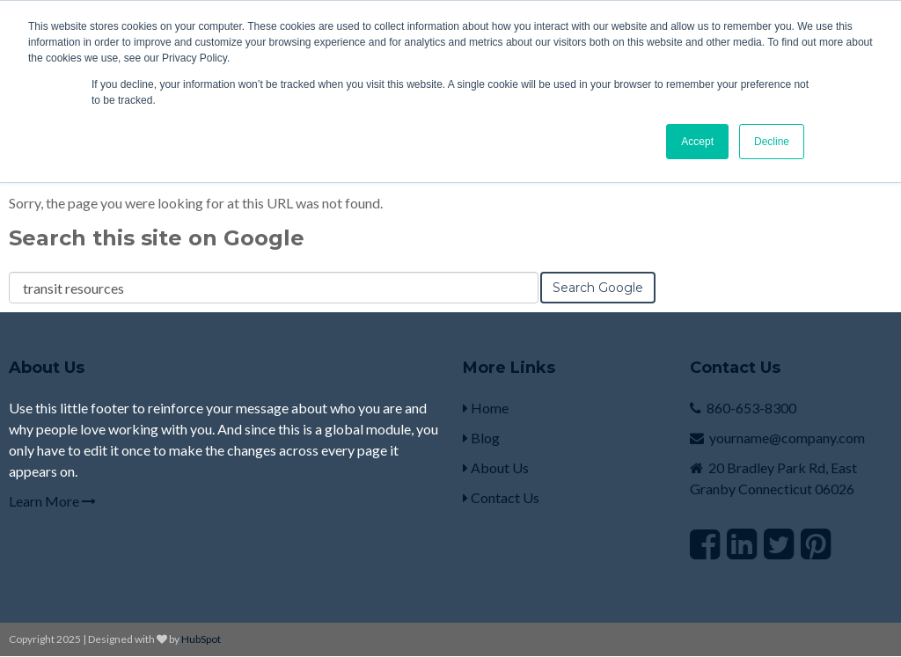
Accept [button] (697, 141)
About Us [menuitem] (496, 467)
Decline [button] (771, 141)
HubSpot (201, 639)
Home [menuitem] (486, 407)
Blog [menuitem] (481, 437)
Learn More (52, 501)
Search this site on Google (156, 238)
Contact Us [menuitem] (501, 497)
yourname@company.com (787, 437)
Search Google (598, 288)
